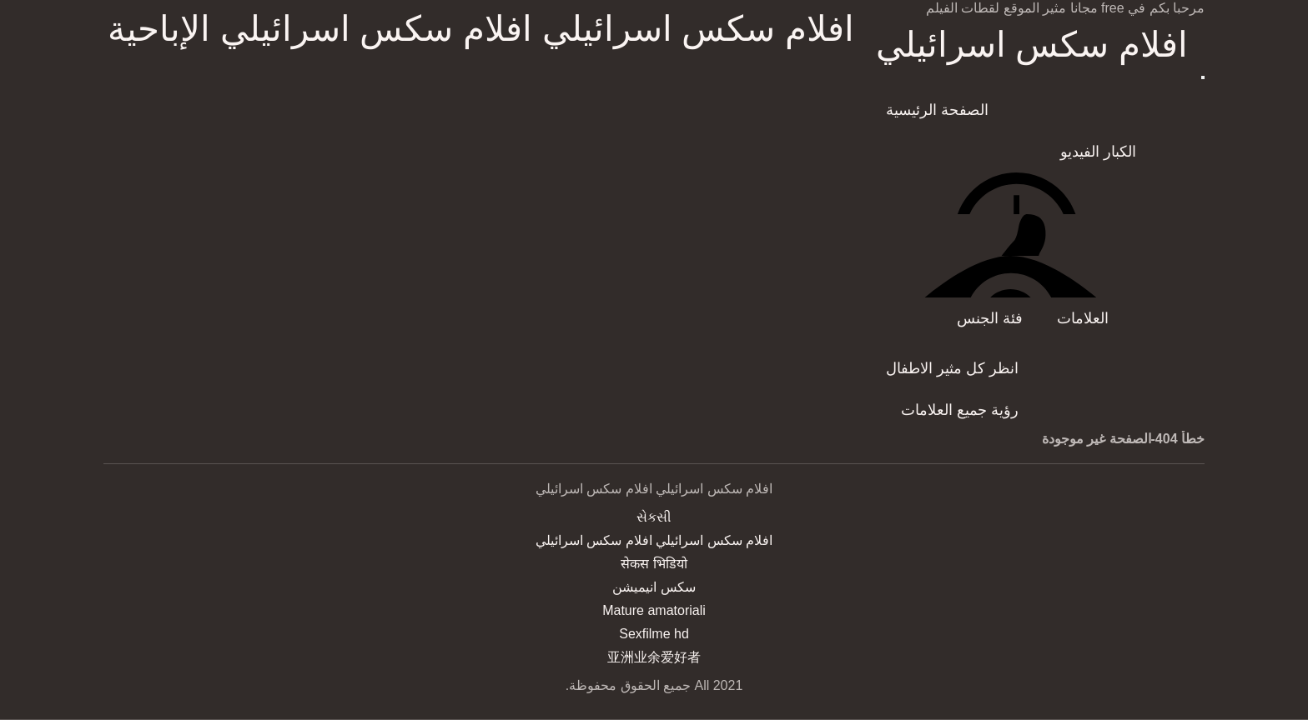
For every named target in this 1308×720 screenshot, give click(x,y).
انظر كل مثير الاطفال (952, 368)
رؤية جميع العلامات (960, 410)
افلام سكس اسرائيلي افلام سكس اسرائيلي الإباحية (481, 28)
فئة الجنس (990, 318)
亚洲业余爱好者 (654, 657)
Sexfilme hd (654, 634)
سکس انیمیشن (653, 587)
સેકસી (654, 517)
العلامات (1083, 318)
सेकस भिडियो (654, 564)
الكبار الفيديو (1098, 151)
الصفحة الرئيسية (937, 110)
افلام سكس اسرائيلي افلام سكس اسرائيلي (1032, 45)
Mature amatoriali (654, 610)
